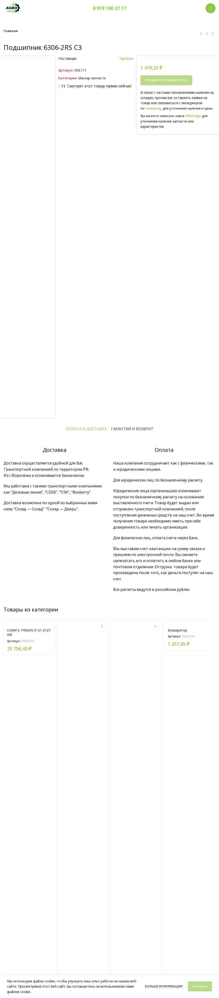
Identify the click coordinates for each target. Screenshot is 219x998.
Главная (11, 31)
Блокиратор (177, 630)
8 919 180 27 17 (109, 8)
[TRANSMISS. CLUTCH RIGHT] (136, 797)
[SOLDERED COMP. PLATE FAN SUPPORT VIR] (82, 797)
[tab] (86, 429)
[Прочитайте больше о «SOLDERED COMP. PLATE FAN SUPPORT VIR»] (102, 627)
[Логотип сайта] (13, 8)
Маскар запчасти (92, 78)
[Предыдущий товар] (201, 33)
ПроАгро (126, 58)
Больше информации (164, 986)
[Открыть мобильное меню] (210, 8)
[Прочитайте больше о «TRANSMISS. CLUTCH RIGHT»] (155, 627)
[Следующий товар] (212, 33)
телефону (153, 108)
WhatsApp (193, 116)
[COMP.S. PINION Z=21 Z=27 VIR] (29, 622)
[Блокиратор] (189, 622)
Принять (200, 986)
